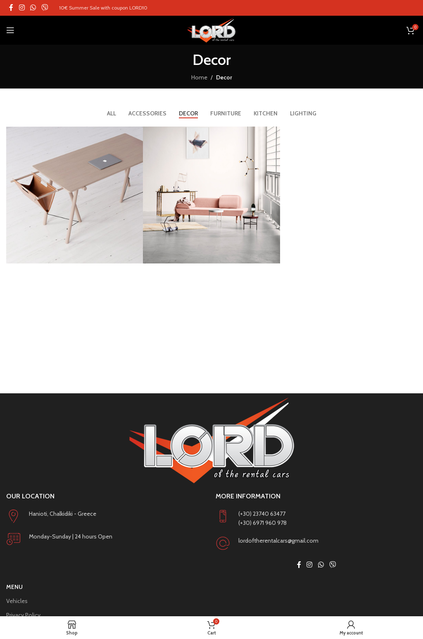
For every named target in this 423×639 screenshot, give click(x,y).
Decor (224, 77)
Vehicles (17, 601)
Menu (14, 587)
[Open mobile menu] (10, 30)
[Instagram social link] (21, 7)
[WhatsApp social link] (32, 7)
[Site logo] (211, 30)
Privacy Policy (23, 615)
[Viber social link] (45, 7)
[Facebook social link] (11, 7)
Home (199, 77)
